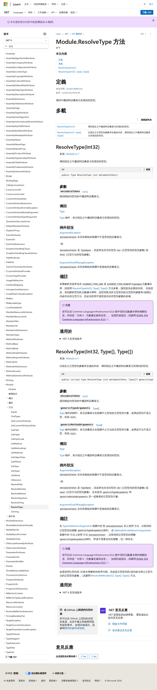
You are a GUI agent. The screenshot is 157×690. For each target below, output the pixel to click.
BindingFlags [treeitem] (12, 180)
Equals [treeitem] (14, 411)
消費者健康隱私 (68, 680)
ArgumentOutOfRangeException (77, 262)
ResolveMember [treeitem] (18, 488)
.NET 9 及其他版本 (72, 338)
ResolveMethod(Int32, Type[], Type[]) (110, 575)
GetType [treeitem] (15, 466)
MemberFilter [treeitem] (12, 321)
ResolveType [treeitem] (17, 507)
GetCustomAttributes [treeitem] (21, 420)
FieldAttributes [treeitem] (13, 257)
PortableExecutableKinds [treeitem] (17, 570)
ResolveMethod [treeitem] (18, 493)
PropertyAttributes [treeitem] (15, 579)
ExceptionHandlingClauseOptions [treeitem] (21, 253)
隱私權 (52, 680)
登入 (151, 4)
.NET (66, 33)
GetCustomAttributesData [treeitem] (23, 425)
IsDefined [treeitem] (15, 475)
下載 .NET (147, 12)
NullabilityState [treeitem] (13, 538)
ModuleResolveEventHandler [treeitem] (19, 525)
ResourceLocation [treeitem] (14, 606)
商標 (97, 680)
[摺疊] (45, 34)
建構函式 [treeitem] (13, 393)
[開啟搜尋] (145, 4)
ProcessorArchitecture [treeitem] (16, 575)
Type (62, 211)
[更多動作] (150, 33)
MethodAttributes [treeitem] (14, 339)
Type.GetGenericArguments (77, 525)
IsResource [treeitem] (16, 479)
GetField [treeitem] (15, 429)
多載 (60, 63)
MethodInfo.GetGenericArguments (132, 530)
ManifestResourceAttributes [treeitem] (19, 312)
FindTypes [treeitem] (15, 416)
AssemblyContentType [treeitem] (16, 71)
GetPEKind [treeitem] (16, 461)
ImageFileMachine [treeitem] (14, 280)
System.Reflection (74, 88)
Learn (58, 33)
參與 (43, 680)
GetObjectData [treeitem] (18, 457)
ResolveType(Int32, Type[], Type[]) (73, 71)
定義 (60, 59)
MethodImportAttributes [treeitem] (17, 357)
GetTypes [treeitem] (15, 470)
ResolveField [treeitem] (16, 484)
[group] (106, 379)
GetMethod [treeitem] (16, 443)
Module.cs (71, 153)
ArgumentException (70, 232)
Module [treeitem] (12, 389)
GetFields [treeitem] (15, 434)
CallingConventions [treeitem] (15, 185)
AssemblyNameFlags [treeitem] (15, 144)
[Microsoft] (6, 4)
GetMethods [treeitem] (17, 452)
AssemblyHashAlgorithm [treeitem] (17, 117)
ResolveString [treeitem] (17, 502)
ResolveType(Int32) (67, 67)
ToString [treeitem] (15, 511)
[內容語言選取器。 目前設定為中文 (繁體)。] (12, 673)
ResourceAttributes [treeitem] (15, 602)
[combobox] (26, 40)
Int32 (85, 191)
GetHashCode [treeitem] (17, 438)
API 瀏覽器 (77, 33)
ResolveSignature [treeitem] (19, 497)
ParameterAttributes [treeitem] (15, 552)
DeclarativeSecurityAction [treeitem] (18, 221)
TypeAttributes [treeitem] (13, 634)
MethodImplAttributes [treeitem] (16, 352)
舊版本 (22, 680)
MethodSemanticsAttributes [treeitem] (19, 375)
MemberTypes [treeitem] (12, 334)
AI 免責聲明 (9, 680)
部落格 (32, 680)
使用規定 (86, 680)
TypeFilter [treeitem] (10, 647)
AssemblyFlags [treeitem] (13, 107)
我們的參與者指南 (74, 628)
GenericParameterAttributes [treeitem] (19, 266)
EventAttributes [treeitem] (13, 235)
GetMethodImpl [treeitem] (18, 448)
